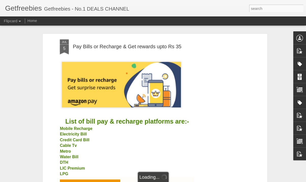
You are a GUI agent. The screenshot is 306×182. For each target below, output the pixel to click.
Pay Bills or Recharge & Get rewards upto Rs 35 (127, 46)
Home (32, 21)
